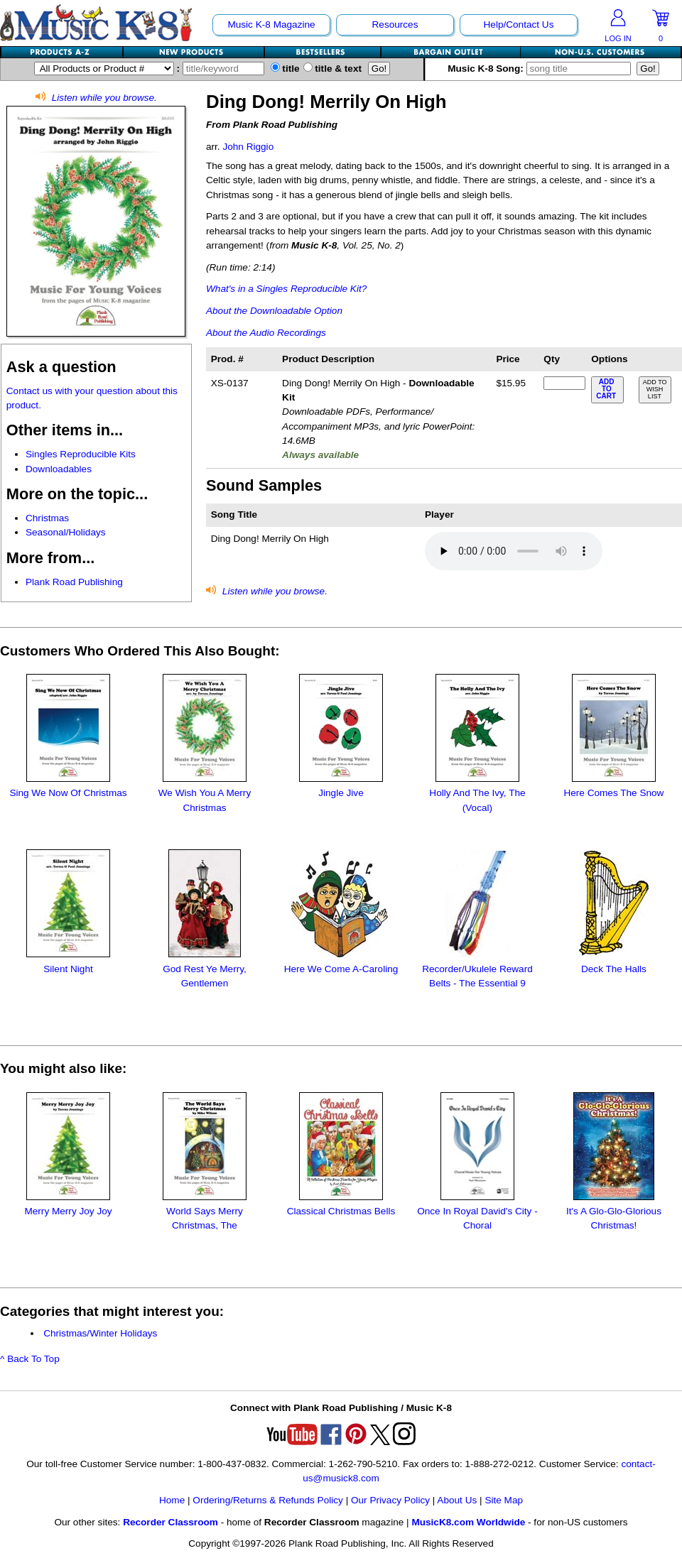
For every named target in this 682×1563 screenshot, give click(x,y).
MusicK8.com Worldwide (468, 1522)
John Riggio (248, 146)
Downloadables (59, 469)
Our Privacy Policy (390, 1500)
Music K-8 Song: (541, 68)
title (285, 68)
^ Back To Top (30, 1359)
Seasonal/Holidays (66, 532)
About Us (457, 1500)
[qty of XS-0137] (564, 383)
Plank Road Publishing (74, 582)
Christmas (47, 518)
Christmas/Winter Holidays (100, 1333)
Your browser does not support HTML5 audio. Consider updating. (513, 551)
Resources (395, 24)
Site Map (504, 1500)
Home (172, 1500)
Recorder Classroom (170, 1522)
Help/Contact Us (519, 24)
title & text (332, 68)
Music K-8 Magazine (271, 24)
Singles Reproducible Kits (81, 454)
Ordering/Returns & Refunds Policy (268, 1500)
